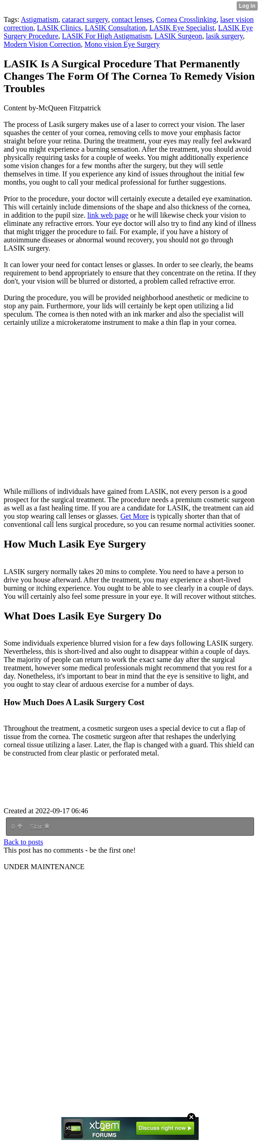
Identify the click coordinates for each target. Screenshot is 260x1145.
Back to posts (23, 842)
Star (40, 826)
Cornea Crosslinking (186, 19)
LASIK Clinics (59, 28)
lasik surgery (224, 36)
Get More (134, 516)
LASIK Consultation (115, 28)
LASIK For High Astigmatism (106, 36)
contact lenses (132, 19)
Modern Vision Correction (42, 44)
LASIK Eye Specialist (181, 28)
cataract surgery (85, 19)
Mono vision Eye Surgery (122, 44)
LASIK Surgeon (178, 36)
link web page (108, 215)
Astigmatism (40, 19)
